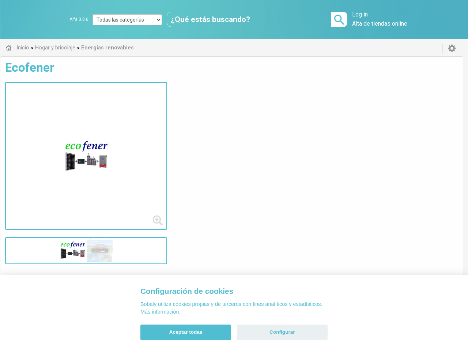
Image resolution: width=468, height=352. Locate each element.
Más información (159, 312)
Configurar (282, 332)
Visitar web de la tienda (162, 160)
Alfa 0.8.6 (78, 19)
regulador (193, 133)
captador (258, 133)
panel (230, 133)
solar (153, 133)
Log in (360, 14)
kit (242, 133)
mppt (213, 133)
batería (170, 133)
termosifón (286, 133)
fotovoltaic (315, 133)
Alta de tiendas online (379, 23)
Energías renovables (172, 196)
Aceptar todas (186, 332)
